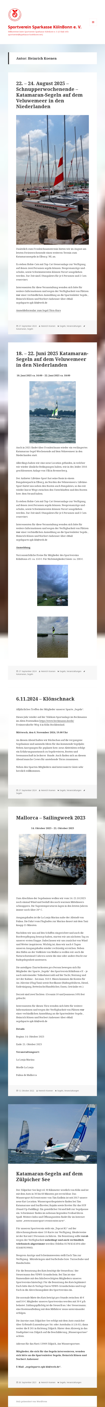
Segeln (63, 326)
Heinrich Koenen (48, 326)
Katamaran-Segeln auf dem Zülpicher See (49, 1176)
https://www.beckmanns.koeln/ (56, 720)
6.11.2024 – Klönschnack (45, 698)
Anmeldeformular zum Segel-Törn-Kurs (38, 310)
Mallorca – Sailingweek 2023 (50, 817)
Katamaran (21, 329)
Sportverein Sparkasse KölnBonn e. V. (44, 27)
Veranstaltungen (74, 326)
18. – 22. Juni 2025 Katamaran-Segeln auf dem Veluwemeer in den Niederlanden (52, 359)
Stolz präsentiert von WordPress (31, 1401)
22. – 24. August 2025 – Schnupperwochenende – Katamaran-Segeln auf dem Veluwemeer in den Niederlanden (49, 95)
